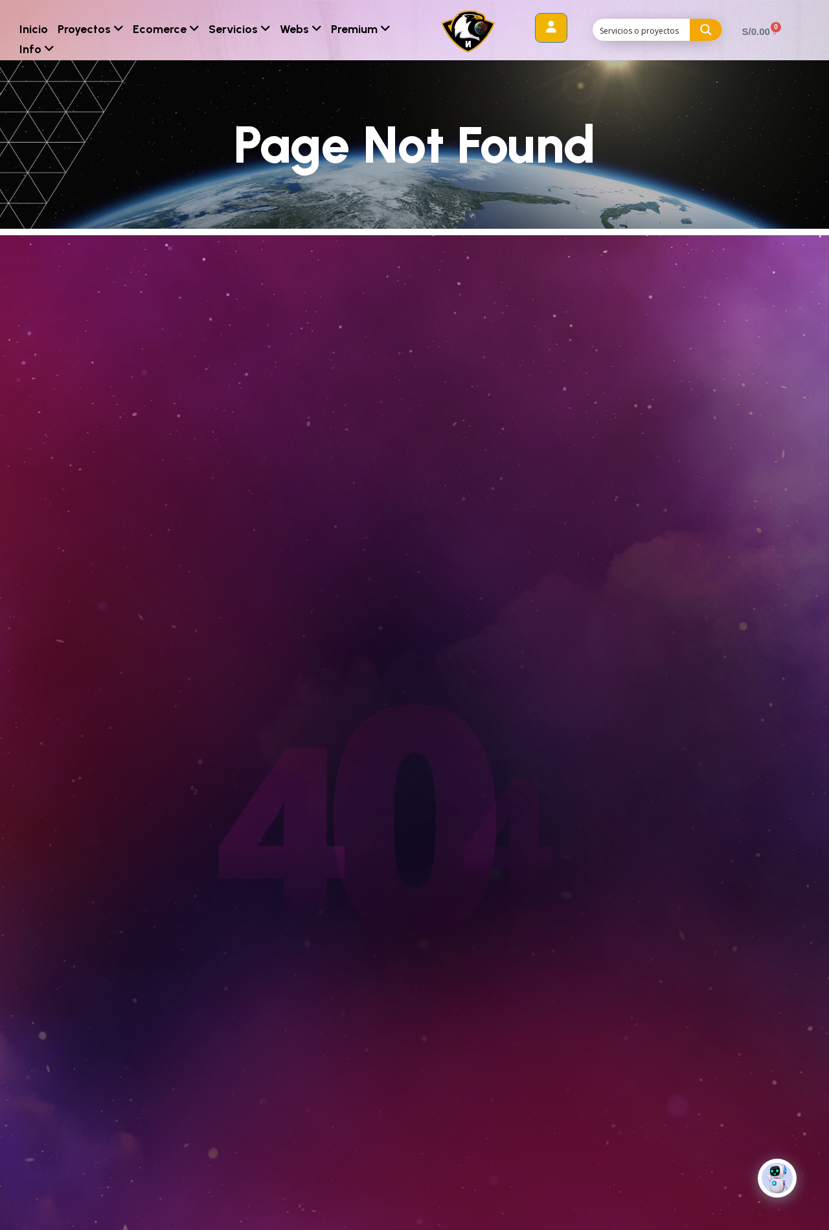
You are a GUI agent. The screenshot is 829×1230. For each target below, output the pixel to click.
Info (36, 49)
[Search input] (642, 29)
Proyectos (90, 29)
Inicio (33, 29)
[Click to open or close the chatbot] (777, 1178)
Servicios (239, 29)
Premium (360, 29)
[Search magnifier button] (706, 30)
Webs (300, 29)
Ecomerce (166, 29)
